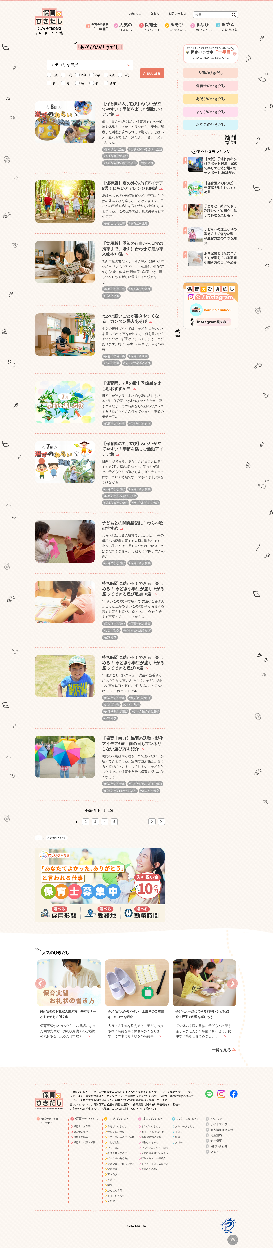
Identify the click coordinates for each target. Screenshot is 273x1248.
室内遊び (147, 162)
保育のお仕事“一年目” (49, 1116)
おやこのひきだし (210, 125)
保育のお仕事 (100, 27)
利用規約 (216, 1130)
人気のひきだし (210, 73)
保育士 (153, 28)
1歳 (67, 75)
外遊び (111, 1175)
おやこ (229, 27)
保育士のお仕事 (115, 222)
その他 (111, 1196)
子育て (178, 1127)
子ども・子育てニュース (154, 1159)
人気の (127, 28)
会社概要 (216, 1136)
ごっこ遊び (132, 701)
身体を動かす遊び (116, 155)
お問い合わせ (177, 13)
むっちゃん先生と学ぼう (154, 1143)
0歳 (53, 75)
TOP (38, 833)
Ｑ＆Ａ (154, 13)
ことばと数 (112, 295)
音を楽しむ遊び (115, 149)
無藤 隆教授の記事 (151, 1132)
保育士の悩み (81, 1132)
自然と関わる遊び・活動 (146, 149)
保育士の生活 (139, 222)
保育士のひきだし (210, 86)
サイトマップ (219, 1119)
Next (232, 979)
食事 (177, 1132)
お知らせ (135, 13)
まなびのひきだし (210, 112)
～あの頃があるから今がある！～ (210, 53)
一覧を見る (221, 1045)
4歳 (110, 75)
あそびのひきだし (210, 99)
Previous (40, 979)
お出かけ (180, 1137)
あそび (178, 28)
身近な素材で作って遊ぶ (120, 162)
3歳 (95, 75)
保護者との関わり (151, 1164)
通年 (111, 83)
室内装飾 (112, 1164)
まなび (204, 28)
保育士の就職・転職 (84, 1137)
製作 (109, 1180)
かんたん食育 (150, 786)
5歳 (124, 75)
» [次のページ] (152, 817)
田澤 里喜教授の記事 (152, 1127)
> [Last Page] (161, 817)
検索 (234, 14)
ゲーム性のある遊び (138, 361)
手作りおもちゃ (116, 1191)
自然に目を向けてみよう (120, 786)
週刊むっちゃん (149, 1137)
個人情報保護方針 (221, 1125)
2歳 (81, 75)
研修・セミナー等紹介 (153, 1153)
